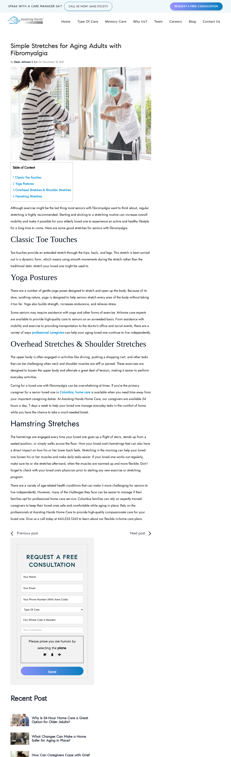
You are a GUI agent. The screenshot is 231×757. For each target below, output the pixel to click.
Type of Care (88, 22)
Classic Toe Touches (27, 171)
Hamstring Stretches (27, 190)
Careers (176, 22)
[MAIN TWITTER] (164, 697)
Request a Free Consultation (196, 6)
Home (66, 22)
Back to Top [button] (115, 747)
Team (158, 22)
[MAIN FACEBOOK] (173, 697)
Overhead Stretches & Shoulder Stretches (42, 184)
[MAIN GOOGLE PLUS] (155, 697)
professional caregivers (83, 334)
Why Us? (140, 22)
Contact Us (211, 22)
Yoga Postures (23, 177)
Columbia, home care (75, 410)
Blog (192, 22)
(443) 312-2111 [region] (96, 695)
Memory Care (116, 22)
